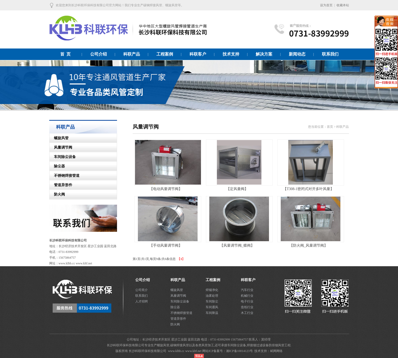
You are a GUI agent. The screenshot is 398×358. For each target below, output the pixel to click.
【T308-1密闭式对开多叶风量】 (308, 189)
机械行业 (247, 296)
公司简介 (141, 290)
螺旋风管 (59, 138)
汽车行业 (247, 290)
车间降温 (212, 313)
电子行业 (247, 301)
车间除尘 (212, 301)
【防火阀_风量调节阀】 (308, 245)
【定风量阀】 (237, 189)
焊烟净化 (212, 290)
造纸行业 (247, 307)
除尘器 (57, 166)
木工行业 (247, 313)
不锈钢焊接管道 (65, 176)
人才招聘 (141, 301)
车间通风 (212, 307)
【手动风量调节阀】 (165, 245)
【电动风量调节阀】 (165, 189)
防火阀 (57, 194)
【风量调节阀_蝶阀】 (237, 245)
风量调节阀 (61, 147)
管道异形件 (61, 185)
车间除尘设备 (63, 157)
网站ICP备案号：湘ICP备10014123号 (227, 351)
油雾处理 (212, 296)
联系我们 (141, 296)
